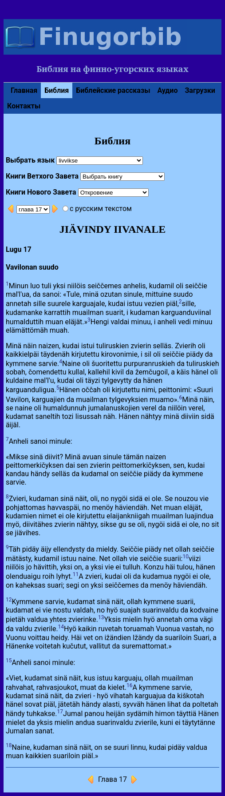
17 (60, 711)
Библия (56, 90)
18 (9, 745)
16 (129, 685)
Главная (24, 90)
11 (76, 574)
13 (101, 617)
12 (9, 600)
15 (9, 660)
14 (61, 627)
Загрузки (200, 90)
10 (185, 556)
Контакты (23, 106)
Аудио (167, 90)
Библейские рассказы (113, 90)
